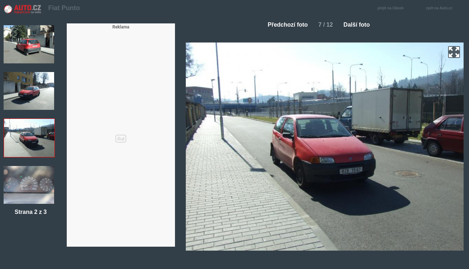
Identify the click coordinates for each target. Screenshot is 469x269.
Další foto (359, 24)
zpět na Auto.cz (443, 8)
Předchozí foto (285, 24)
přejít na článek (392, 8)
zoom (454, 52)
